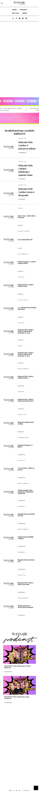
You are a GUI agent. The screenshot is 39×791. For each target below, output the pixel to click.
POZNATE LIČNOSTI (24, 231)
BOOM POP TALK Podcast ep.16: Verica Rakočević (17, 666)
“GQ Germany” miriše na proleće (26, 468)
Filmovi (20, 208)
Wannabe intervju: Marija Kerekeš (26, 514)
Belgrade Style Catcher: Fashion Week (26, 285)
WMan (24, 13)
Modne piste (22, 414)
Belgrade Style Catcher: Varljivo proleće (26, 377)
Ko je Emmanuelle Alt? (25, 239)
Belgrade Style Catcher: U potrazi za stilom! (27, 145)
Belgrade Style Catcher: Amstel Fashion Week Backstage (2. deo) (26, 331)
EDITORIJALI (22, 460)
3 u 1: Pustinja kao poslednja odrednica (27, 308)
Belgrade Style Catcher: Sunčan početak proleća (26, 400)
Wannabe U (22, 506)
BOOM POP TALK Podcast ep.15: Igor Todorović (16, 697)
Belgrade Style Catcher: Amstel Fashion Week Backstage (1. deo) (26, 354)
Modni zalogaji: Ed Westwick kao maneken (25, 606)
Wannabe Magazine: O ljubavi (25, 446)
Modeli (20, 345)
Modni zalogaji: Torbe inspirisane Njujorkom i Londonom (26, 491)
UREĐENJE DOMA (23, 437)
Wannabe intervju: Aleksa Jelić (26, 560)
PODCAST (23, 10)
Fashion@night (23, 254)
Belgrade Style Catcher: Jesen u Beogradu (26, 192)
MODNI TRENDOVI (23, 368)
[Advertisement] (14, 722)
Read (14, 10)
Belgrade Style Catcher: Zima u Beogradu (26, 583)
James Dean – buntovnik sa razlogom (27, 216)
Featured (21, 277)
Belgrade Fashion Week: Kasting (26, 423)
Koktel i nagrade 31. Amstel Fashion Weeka (27, 262)
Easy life (15, 13)
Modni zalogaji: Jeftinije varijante (26, 537)
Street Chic (22, 138)
